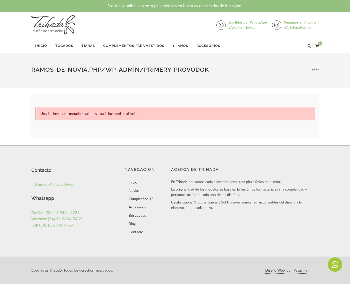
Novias (134, 190)
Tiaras (88, 46)
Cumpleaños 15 (141, 198)
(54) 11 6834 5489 (56, 218)
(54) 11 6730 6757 (52, 224)
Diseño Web (275, 270)
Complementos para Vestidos (133, 46)
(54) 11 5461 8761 (55, 212)
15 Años (180, 46)
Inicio (41, 46)
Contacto (136, 232)
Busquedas (137, 215)
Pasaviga (300, 270)
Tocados (64, 46)
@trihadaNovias (52, 184)
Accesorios (208, 46)
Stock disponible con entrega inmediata (175, 5)
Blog (132, 223)
